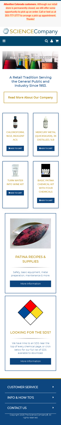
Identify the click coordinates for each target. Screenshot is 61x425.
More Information (30, 284)
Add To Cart (15, 148)
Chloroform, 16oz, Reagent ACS (15, 136)
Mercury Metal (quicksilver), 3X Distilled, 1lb (45, 136)
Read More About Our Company (30, 97)
